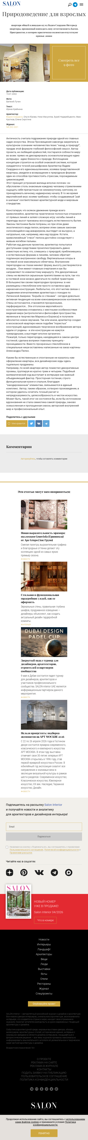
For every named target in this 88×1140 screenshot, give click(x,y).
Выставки (44, 969)
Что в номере (45, 920)
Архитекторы (44, 954)
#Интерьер (26, 625)
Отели (44, 978)
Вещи (44, 959)
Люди (44, 964)
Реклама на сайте (44, 1062)
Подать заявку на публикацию (44, 1072)
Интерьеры (44, 944)
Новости (44, 939)
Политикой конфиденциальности (61, 850)
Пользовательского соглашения (26, 850)
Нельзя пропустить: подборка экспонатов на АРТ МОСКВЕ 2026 (42, 734)
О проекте (44, 1059)
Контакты (44, 1069)
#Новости (25, 559)
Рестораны (44, 983)
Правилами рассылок (21, 852)
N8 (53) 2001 (12, 127)
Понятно (44, 1133)
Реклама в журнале (44, 1065)
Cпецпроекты (44, 993)
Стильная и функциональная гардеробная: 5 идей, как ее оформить (40, 598)
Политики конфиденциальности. (54, 1123)
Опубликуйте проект (44, 1003)
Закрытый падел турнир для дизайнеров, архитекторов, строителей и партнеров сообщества (39, 666)
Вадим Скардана (14, 117)
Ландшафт (44, 949)
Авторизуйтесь (28, 459)
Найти (70, 4)
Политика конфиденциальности (44, 1079)
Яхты (44, 973)
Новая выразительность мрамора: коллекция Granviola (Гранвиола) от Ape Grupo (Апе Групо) (43, 536)
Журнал (44, 988)
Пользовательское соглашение (44, 1076)
